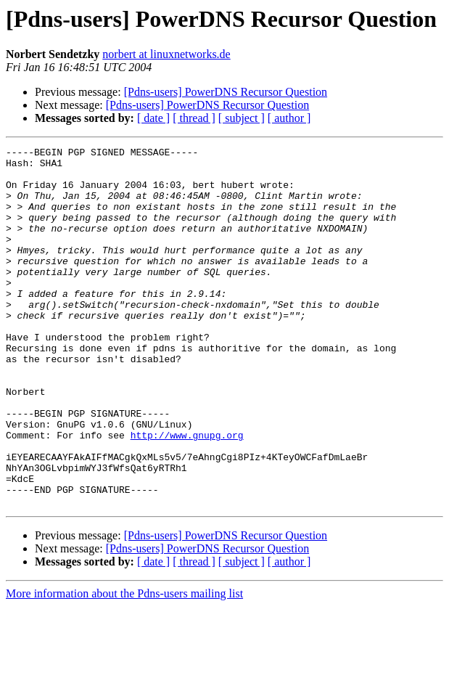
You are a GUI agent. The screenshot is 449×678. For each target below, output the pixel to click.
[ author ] (289, 118)
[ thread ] (194, 118)
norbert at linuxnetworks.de (166, 54)
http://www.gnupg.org (187, 493)
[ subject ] (241, 118)
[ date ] (153, 118)
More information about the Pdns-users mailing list (124, 665)
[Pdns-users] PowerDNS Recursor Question (225, 92)
